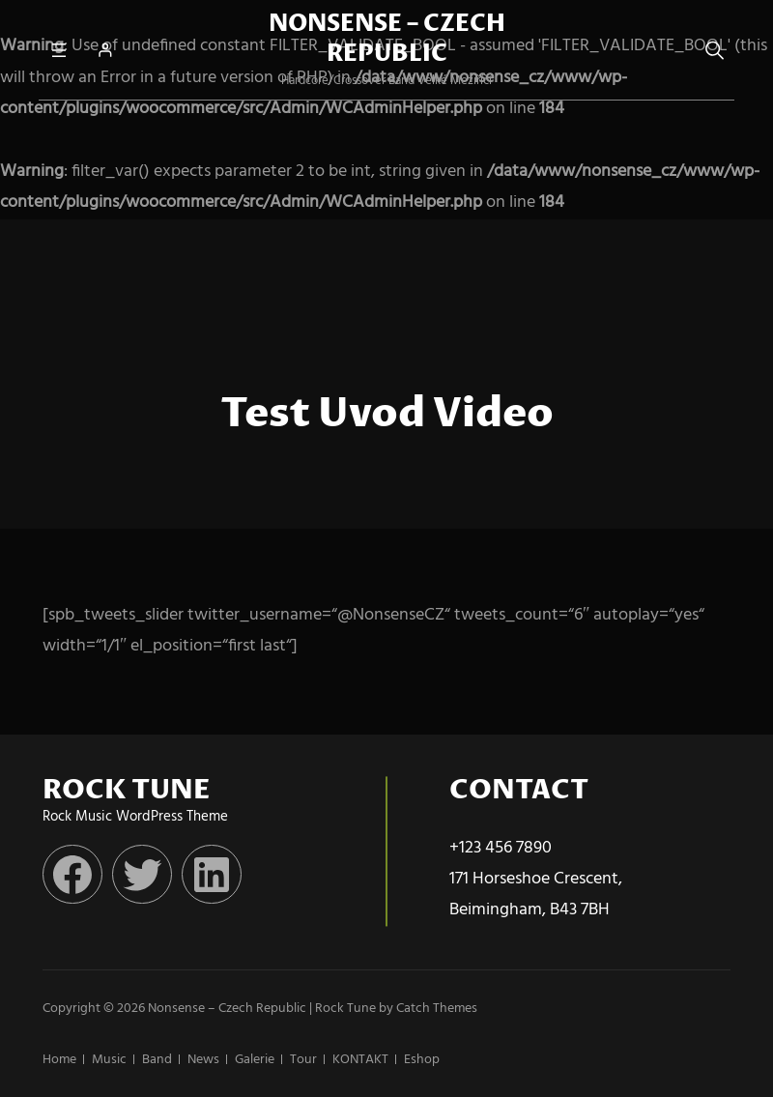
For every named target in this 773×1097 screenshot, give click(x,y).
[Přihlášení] (105, 50)
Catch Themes (436, 1008)
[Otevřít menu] (59, 50)
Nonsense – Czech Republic (387, 39)
